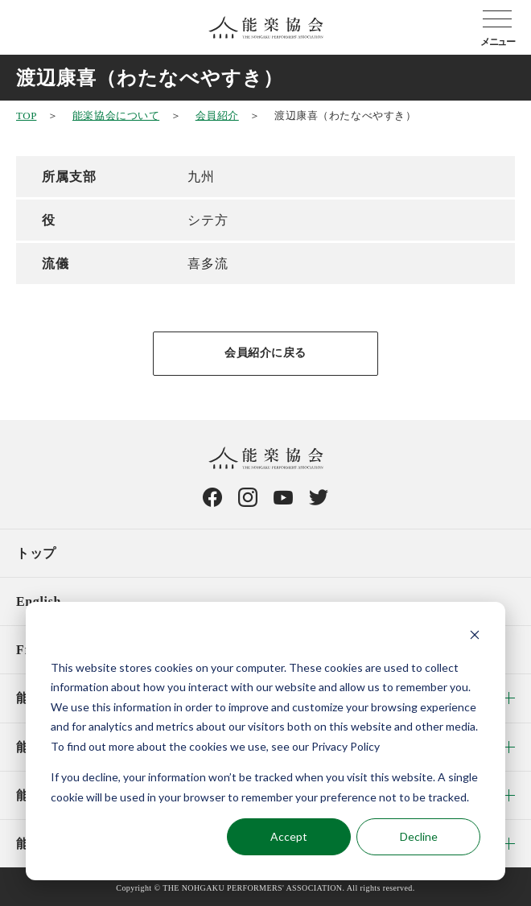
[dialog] (265, 741)
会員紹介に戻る (265, 353)
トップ (36, 553)
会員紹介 (217, 115)
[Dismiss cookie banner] (474, 637)
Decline (419, 836)
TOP (26, 115)
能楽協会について (115, 115)
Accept (288, 836)
